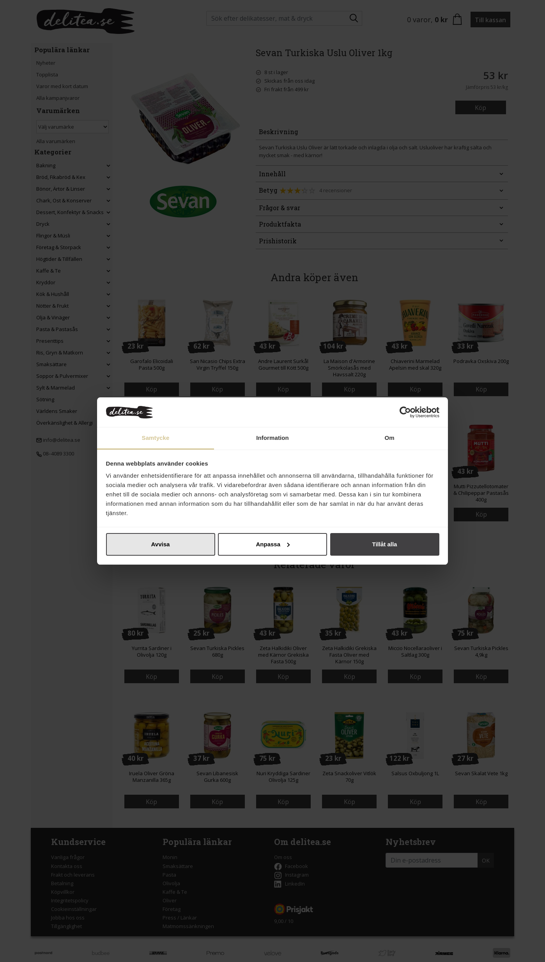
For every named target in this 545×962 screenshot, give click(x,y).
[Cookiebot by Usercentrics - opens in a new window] (405, 412)
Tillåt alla (384, 544)
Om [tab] (389, 437)
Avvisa (160, 544)
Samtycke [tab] (156, 437)
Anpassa (273, 544)
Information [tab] (272, 437)
